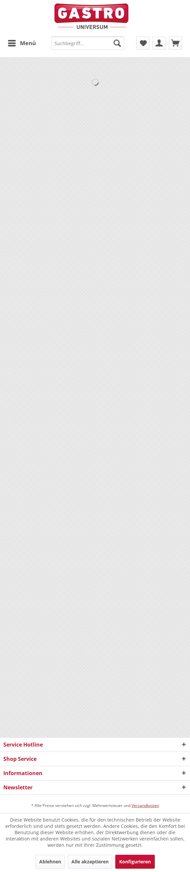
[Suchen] (117, 43)
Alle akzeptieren (90, 861)
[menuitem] (21, 43)
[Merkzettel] (142, 43)
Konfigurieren (135, 861)
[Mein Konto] (159, 43)
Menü (22, 42)
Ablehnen (50, 861)
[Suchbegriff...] (87, 43)
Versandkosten (145, 805)
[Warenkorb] (175, 43)
